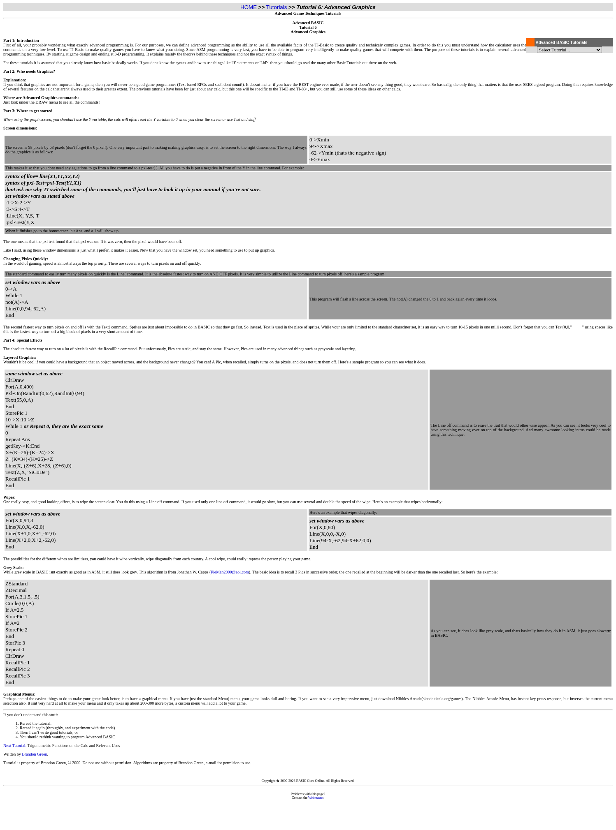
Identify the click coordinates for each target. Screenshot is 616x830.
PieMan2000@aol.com (230, 572)
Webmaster (315, 798)
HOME (248, 7)
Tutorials (276, 7)
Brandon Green (34, 754)
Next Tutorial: (14, 745)
